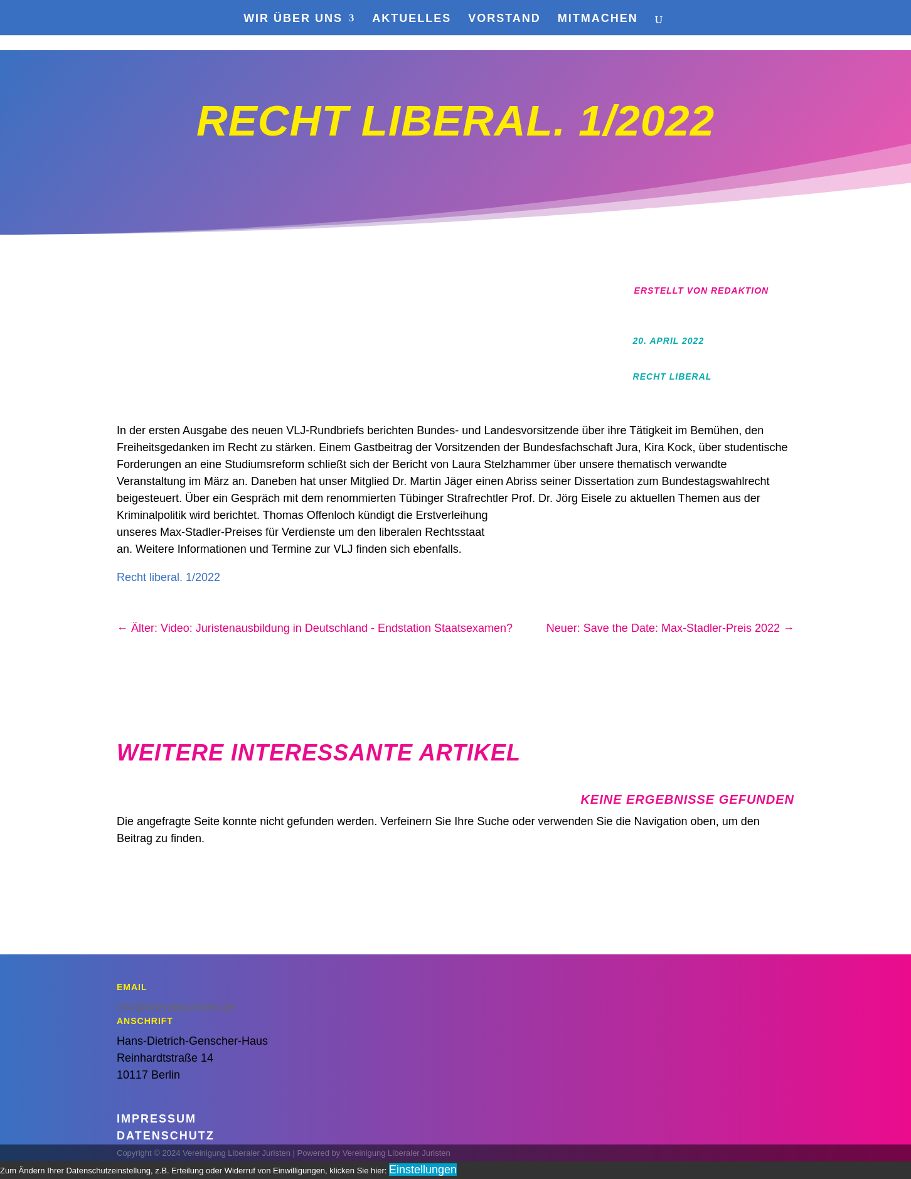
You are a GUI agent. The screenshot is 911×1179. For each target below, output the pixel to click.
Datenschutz (166, 1135)
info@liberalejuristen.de (176, 1007)
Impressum (156, 1118)
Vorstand (504, 19)
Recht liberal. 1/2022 (168, 577)
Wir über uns (293, 19)
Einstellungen (423, 1169)
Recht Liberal (672, 376)
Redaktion (740, 290)
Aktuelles (411, 19)
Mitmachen (598, 19)
